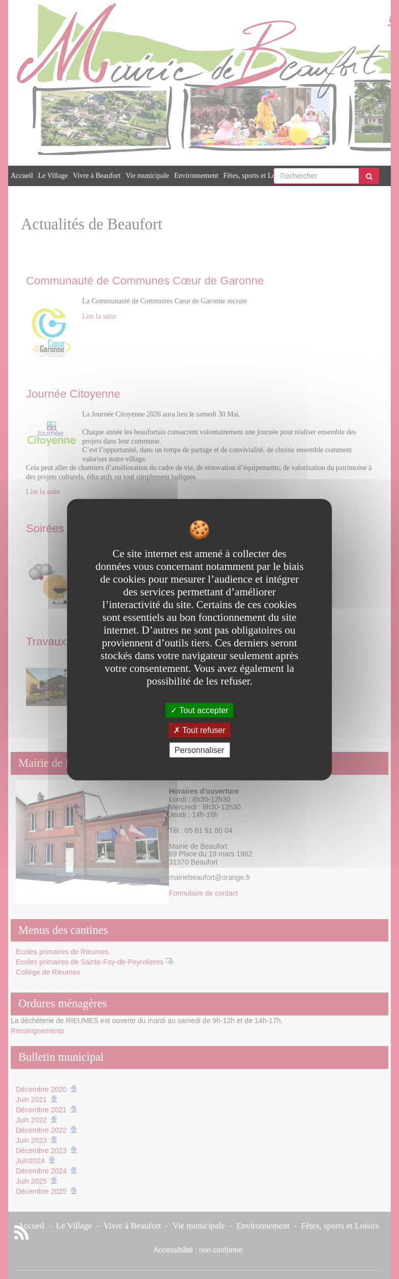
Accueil (22, 175)
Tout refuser (199, 729)
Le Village (53, 175)
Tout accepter (199, 710)
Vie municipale (147, 175)
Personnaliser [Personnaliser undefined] (199, 750)
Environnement (196, 175)
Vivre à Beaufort (96, 175)
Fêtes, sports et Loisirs (255, 175)
